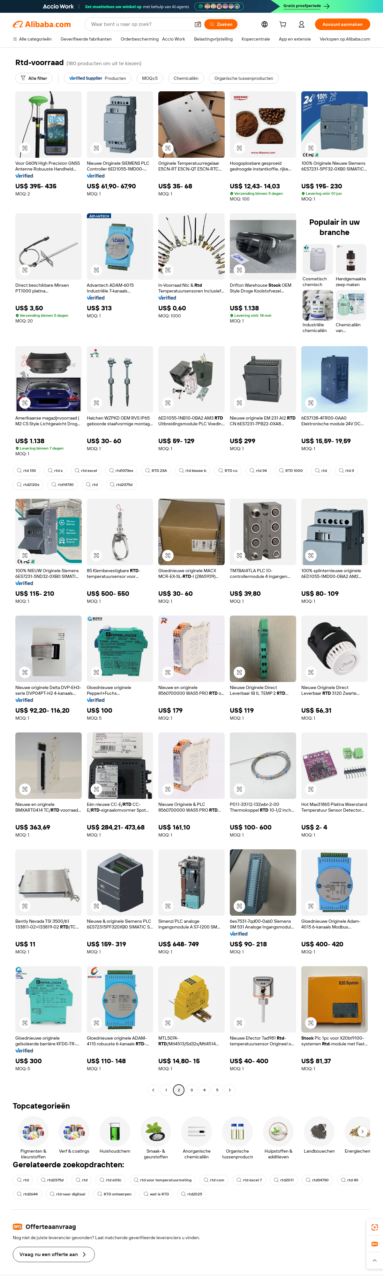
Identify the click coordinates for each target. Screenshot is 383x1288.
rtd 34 (258, 470)
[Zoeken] (220, 24)
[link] (374, 1227)
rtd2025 (191, 1194)
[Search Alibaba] (140, 24)
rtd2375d (121, 484)
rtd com (214, 1180)
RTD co (227, 470)
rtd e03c (111, 1180)
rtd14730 (62, 484)
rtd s (55, 470)
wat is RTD (156, 1194)
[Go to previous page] (153, 1090)
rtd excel (86, 470)
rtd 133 (26, 470)
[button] (198, 24)
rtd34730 (317, 1180)
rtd (321, 470)
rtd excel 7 (249, 1180)
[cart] (284, 25)
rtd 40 (349, 1180)
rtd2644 (27, 1194)
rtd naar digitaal (67, 1194)
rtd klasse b (192, 470)
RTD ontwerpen (114, 1194)
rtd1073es (121, 470)
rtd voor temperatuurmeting (163, 1180)
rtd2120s (28, 484)
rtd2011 (284, 1180)
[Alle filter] (33, 78)
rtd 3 (346, 470)
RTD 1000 (291, 470)
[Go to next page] (230, 1090)
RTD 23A (156, 470)
